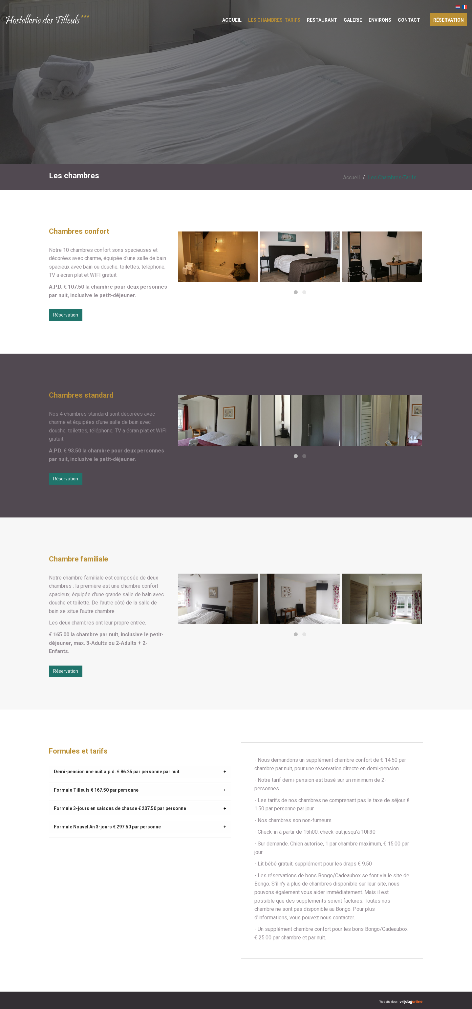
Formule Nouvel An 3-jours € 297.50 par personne (107, 826)
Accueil (232, 20)
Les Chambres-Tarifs (274, 20)
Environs (380, 20)
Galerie (353, 20)
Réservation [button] (65, 315)
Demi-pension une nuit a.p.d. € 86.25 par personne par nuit (117, 771)
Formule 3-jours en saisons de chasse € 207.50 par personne (120, 808)
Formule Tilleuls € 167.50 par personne (96, 790)
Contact (409, 20)
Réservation (448, 20)
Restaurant (322, 20)
